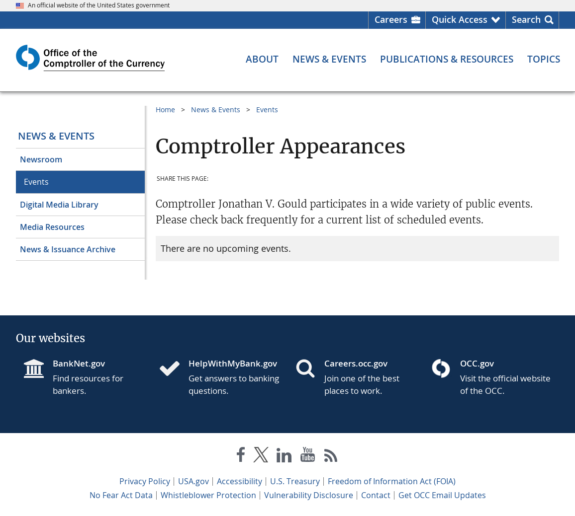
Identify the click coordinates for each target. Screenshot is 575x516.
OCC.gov (477, 363)
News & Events (56, 136)
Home (165, 109)
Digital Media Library (59, 204)
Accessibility (239, 481)
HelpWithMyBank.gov (233, 363)
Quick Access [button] (459, 19)
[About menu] (262, 59)
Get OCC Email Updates (442, 495)
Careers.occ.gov (355, 363)
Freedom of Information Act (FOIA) (392, 481)
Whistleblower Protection (208, 495)
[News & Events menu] (329, 59)
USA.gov (193, 481)
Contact (375, 495)
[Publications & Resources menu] (446, 59)
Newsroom (41, 159)
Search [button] (526, 19)
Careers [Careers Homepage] (391, 19)
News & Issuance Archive (67, 249)
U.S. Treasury (295, 481)
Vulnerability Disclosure (308, 495)
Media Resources (52, 226)
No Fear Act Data (121, 495)
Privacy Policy (144, 481)
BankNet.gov (79, 363)
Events (36, 181)
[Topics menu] (543, 59)
